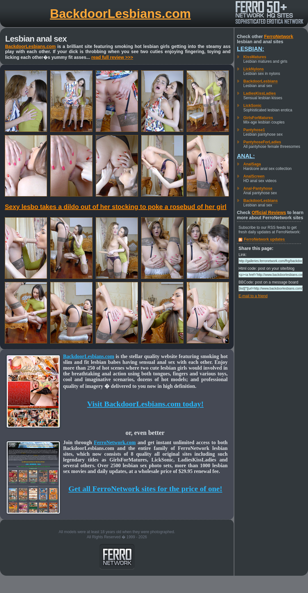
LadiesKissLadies (259, 93)
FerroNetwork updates (264, 239)
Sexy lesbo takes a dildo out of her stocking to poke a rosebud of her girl (115, 206)
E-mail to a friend (253, 296)
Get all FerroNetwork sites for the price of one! (145, 489)
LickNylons (253, 69)
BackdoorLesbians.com (120, 13)
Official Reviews (269, 212)
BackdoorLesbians (260, 81)
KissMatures (254, 57)
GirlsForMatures (258, 118)
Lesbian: (250, 49)
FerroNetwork (278, 36)
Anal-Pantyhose (257, 188)
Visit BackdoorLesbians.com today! (145, 404)
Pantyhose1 (254, 130)
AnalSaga (252, 164)
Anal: (246, 156)
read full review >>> (112, 57)
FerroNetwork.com (115, 442)
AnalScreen (253, 176)
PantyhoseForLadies (262, 142)
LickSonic (252, 105)
